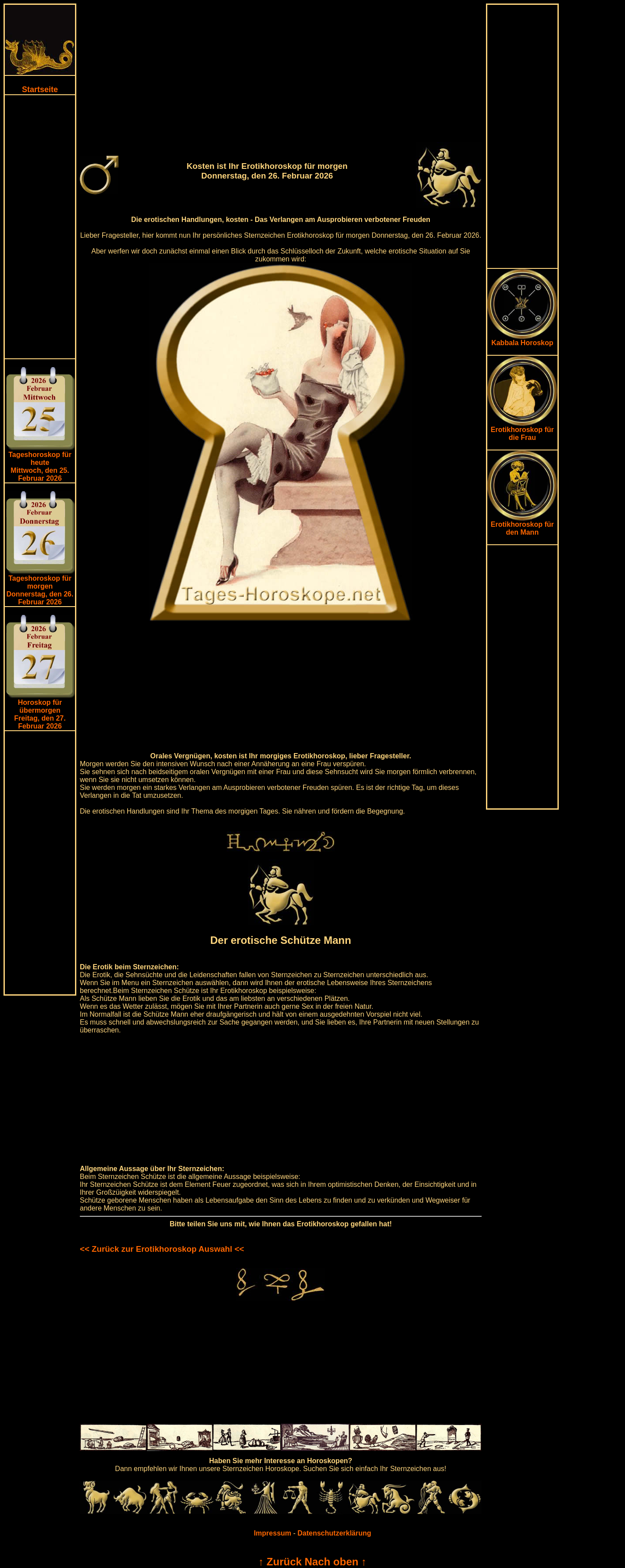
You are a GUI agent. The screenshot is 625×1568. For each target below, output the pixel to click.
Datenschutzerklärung (334, 1533)
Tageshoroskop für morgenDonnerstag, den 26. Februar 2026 (40, 590)
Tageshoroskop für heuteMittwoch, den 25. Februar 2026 (39, 466)
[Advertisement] (40, 226)
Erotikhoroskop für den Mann (522, 525)
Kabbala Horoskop (522, 339)
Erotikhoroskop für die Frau (522, 430)
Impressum (272, 1533)
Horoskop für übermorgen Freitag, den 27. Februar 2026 (39, 714)
